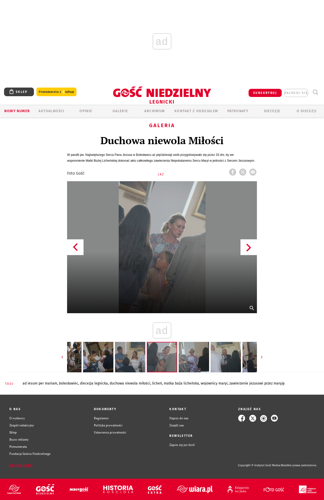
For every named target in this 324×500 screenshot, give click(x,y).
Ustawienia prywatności (110, 432)
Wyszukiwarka (315, 92)
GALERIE (120, 111)
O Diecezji (306, 111)
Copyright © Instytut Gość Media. (259, 465)
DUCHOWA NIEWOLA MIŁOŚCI (130, 383)
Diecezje (272, 111)
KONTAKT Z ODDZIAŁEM (196, 111)
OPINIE (85, 111)
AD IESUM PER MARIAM (40, 383)
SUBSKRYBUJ (265, 93)
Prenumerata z (56, 92)
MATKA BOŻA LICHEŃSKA (181, 383)
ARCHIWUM (154, 111)
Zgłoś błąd (21, 465)
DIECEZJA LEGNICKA (94, 383)
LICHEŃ (157, 383)
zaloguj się (296, 93)
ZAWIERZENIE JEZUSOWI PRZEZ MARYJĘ (257, 383)
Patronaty (238, 111)
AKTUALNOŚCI (51, 111)
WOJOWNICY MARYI (214, 383)
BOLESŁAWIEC (68, 383)
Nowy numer (17, 111)
